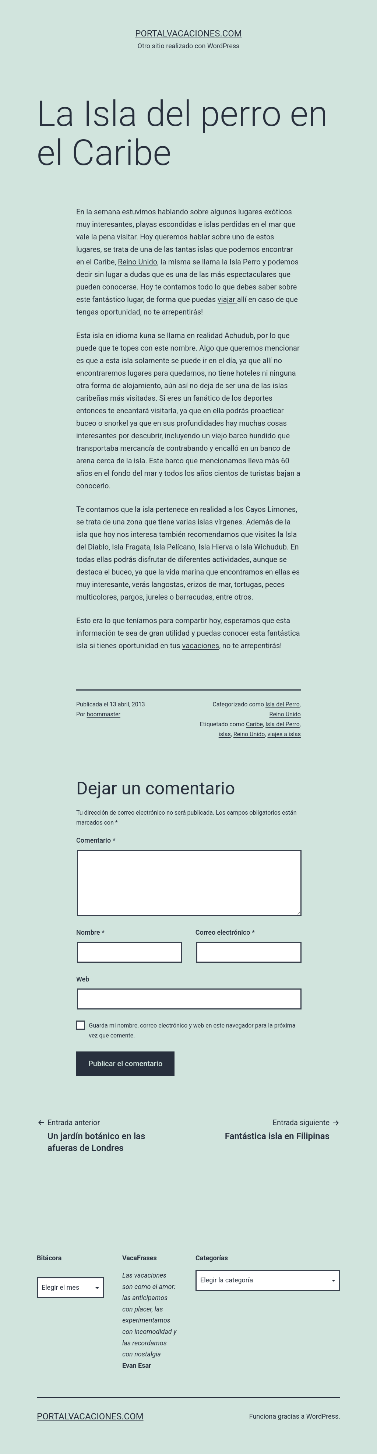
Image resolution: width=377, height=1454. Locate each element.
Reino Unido (137, 261)
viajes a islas (284, 734)
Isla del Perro (282, 704)
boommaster (103, 714)
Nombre (90, 932)
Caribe (254, 724)
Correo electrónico (225, 932)
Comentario (96, 840)
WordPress (322, 1416)
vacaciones (200, 645)
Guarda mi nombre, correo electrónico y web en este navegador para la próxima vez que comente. (192, 1030)
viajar (227, 299)
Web (82, 979)
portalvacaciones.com (188, 33)
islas (225, 734)
